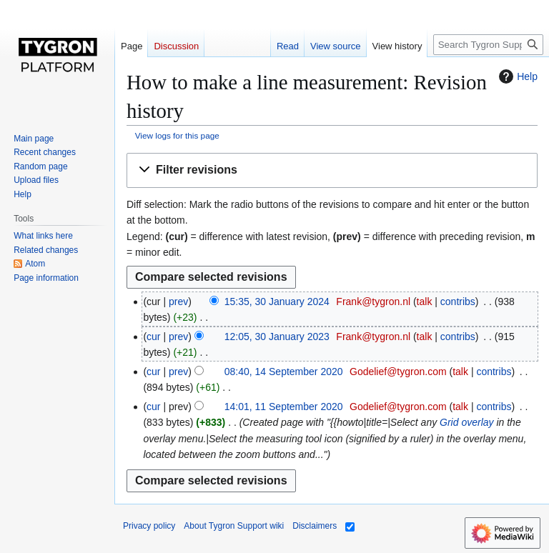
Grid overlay (466, 422)
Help (516, 76)
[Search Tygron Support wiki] (488, 44)
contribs (457, 301)
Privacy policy (149, 526)
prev (178, 301)
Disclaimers (314, 526)
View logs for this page (177, 135)
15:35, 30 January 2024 (277, 301)
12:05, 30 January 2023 (277, 336)
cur (153, 336)
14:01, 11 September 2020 (283, 406)
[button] (332, 170)
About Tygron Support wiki (234, 526)
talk (424, 301)
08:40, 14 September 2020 (283, 371)
